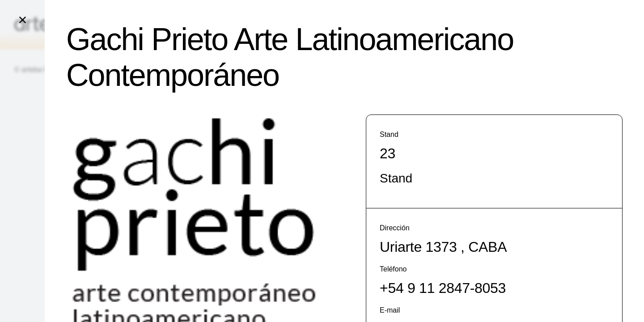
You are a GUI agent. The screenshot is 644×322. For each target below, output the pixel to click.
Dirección (395, 228)
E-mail (390, 310)
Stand (389, 134)
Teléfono (393, 269)
